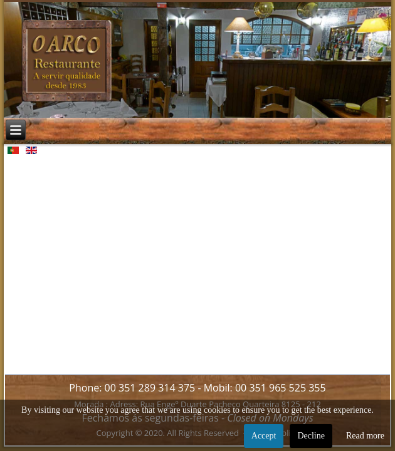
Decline (311, 435)
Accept (263, 435)
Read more (365, 435)
